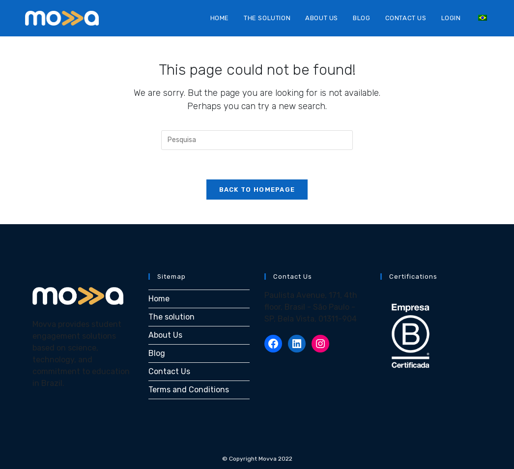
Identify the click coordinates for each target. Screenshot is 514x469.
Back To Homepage (257, 189)
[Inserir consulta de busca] (257, 140)
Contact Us (169, 371)
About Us (165, 335)
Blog (156, 353)
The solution (171, 317)
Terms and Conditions (188, 389)
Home (159, 298)
